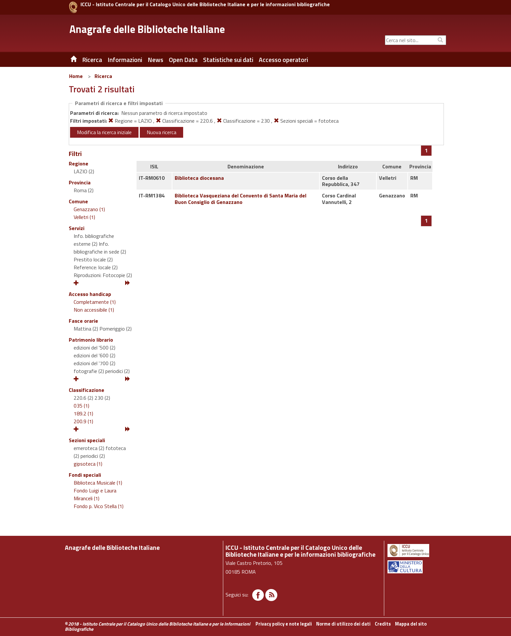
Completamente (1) (95, 302)
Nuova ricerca (161, 132)
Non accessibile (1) (94, 310)
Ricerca (103, 76)
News (155, 60)
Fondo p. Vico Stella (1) (99, 506)
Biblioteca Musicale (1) (98, 483)
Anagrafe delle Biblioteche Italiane (147, 29)
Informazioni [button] (125, 60)
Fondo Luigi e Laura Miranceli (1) (95, 494)
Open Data (183, 60)
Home (76, 76)
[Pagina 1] (426, 150)
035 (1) (81, 406)
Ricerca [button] (92, 60)
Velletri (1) (84, 217)
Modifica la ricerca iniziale (104, 132)
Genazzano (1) (89, 209)
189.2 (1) (83, 413)
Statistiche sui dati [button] (228, 60)
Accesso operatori (283, 60)
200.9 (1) (83, 421)
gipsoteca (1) (88, 464)
